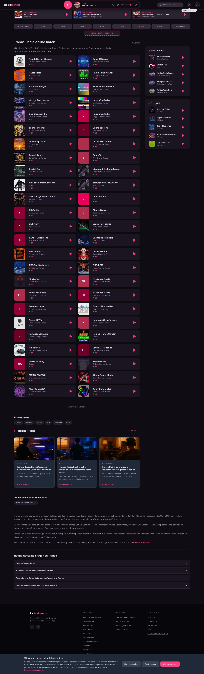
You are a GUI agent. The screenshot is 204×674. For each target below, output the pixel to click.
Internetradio (88, 637)
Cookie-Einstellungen (158, 633)
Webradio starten (122, 621)
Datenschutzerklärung (33, 670)
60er (63, 26)
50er (43, 26)
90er (122, 26)
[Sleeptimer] (136, 4)
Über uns (151, 617)
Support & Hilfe (121, 629)
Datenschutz (153, 625)
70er (82, 26)
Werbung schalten (123, 625)
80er (102, 26)
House (39, 422)
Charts (161, 26)
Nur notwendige (131, 664)
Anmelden (87, 649)
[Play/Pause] (68, 5)
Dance (18, 422)
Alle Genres (23, 26)
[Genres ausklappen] (102, 33)
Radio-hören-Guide (142, 542)
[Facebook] (38, 627)
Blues (141, 26)
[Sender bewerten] (117, 4)
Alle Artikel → (132, 431)
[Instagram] (32, 627)
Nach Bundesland (90, 641)
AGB (149, 629)
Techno (29, 422)
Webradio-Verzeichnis (92, 617)
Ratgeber (87, 645)
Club (68, 422)
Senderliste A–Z (90, 621)
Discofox (58, 422)
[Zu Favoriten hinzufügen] (113, 4)
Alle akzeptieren (170, 664)
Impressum (152, 621)
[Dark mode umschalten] (189, 4)
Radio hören (88, 629)
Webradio (87, 633)
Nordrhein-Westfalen (26, 502)
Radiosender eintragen (125, 617)
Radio (12, 4)
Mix (48, 422)
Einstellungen (150, 664)
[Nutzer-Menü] (197, 4)
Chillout (180, 26)
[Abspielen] (67, 14)
